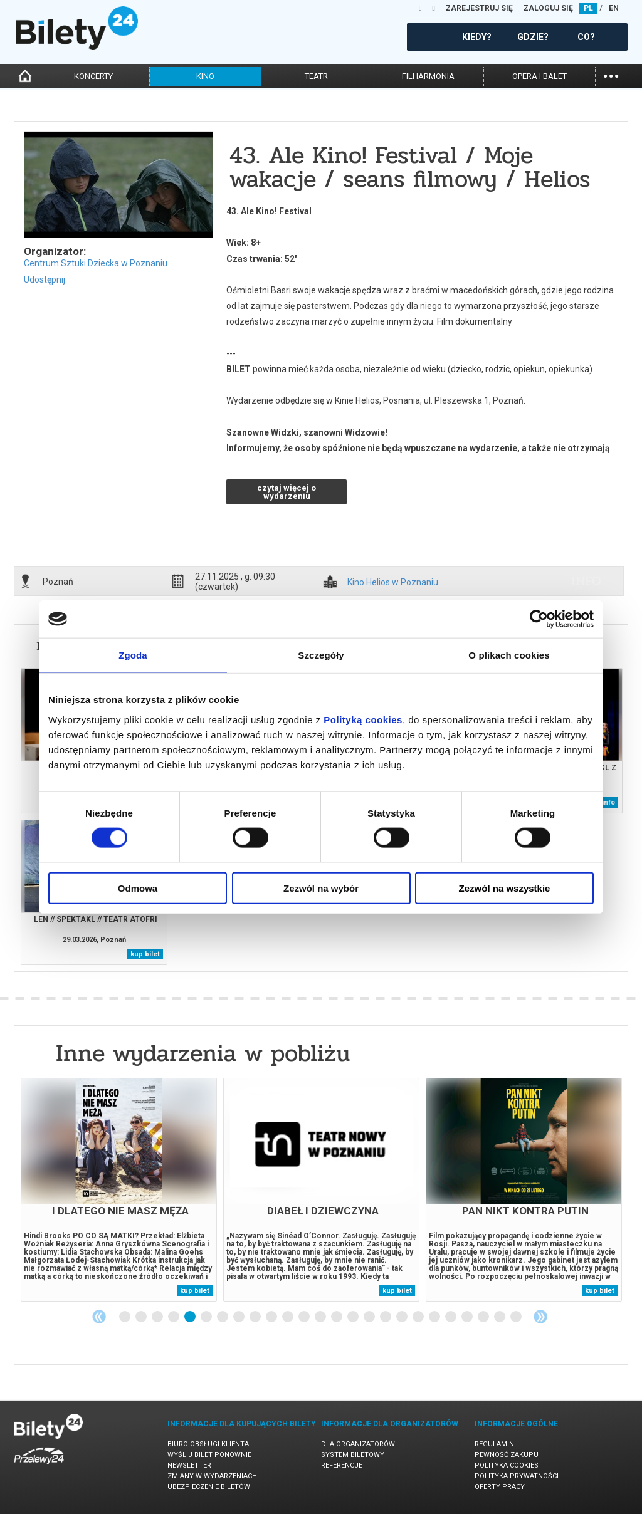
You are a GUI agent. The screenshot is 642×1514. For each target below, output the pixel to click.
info (586, 581)
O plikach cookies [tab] (508, 655)
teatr (316, 76)
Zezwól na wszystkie (504, 887)
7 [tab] (223, 1317)
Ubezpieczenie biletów (208, 1487)
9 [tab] (256, 1317)
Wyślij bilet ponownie (209, 1455)
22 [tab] (467, 1317)
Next (540, 1316)
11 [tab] (288, 1317)
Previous (99, 1316)
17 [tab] (386, 1317)
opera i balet (539, 76)
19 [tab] (419, 1317)
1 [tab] (125, 1317)
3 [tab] (158, 1317)
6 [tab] (207, 1317)
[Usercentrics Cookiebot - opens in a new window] (539, 619)
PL (588, 8)
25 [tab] (516, 1317)
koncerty (93, 76)
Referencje (341, 1465)
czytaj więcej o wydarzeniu (286, 492)
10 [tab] (272, 1317)
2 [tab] (141, 1317)
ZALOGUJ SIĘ (548, 8)
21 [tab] (451, 1317)
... (611, 75)
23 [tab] (484, 1317)
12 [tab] (304, 1317)
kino (205, 76)
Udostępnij (44, 279)
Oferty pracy (500, 1487)
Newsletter (189, 1465)
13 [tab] (321, 1317)
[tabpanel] (119, 1190)
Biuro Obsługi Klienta (208, 1444)
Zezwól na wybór (321, 887)
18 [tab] (402, 1317)
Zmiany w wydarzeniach (212, 1476)
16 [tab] (370, 1317)
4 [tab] (174, 1317)
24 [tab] (500, 1317)
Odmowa (137, 887)
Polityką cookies (363, 719)
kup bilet (145, 954)
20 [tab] (435, 1317)
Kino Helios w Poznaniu (392, 582)
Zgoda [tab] (132, 655)
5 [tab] (190, 1317)
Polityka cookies (507, 1465)
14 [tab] (337, 1317)
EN (614, 8)
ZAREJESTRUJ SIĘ (479, 8)
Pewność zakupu (507, 1455)
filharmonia (428, 76)
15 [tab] (353, 1317)
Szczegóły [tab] (321, 655)
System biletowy (352, 1455)
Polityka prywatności (517, 1476)
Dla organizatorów (358, 1444)
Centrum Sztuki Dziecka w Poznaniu (95, 263)
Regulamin (494, 1444)
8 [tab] (239, 1317)
